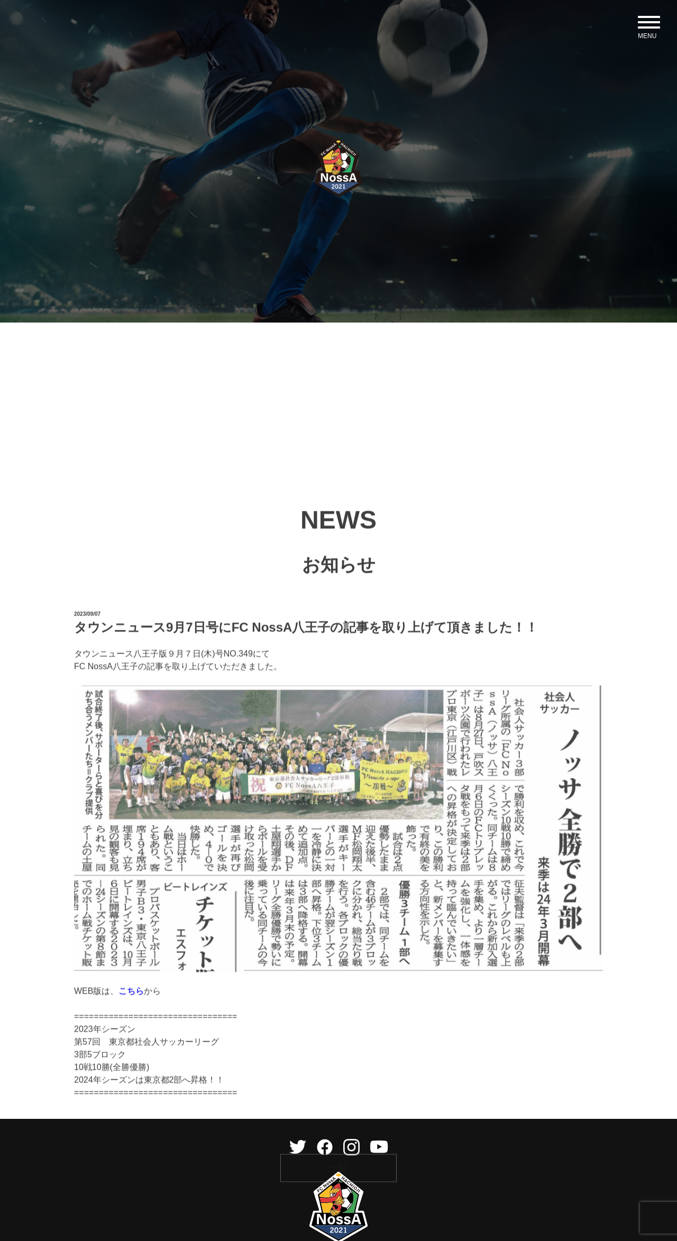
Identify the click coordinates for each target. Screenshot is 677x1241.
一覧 (338, 1215)
